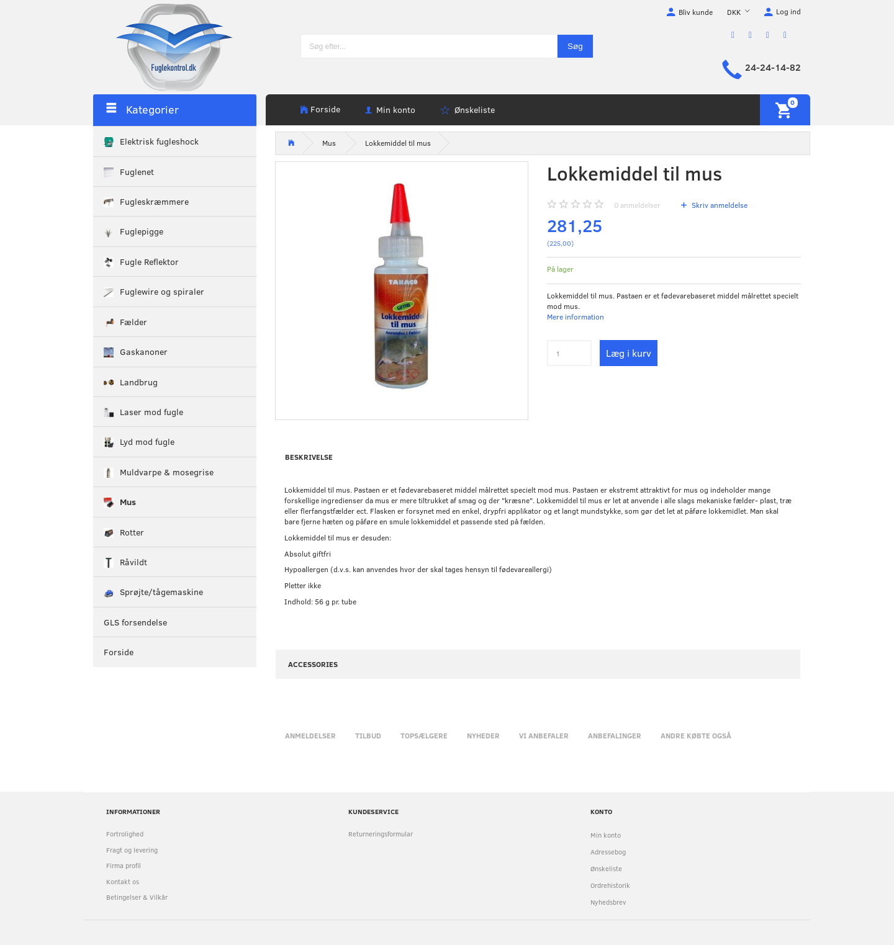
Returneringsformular (380, 833)
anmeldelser (637, 205)
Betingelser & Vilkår (137, 897)
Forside (325, 109)
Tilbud (368, 735)
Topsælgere (424, 735)
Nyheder (483, 735)
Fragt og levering (132, 849)
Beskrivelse (309, 457)
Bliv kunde (696, 12)
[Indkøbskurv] (785, 109)
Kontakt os (122, 881)
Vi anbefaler (544, 735)
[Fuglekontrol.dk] (164, 46)
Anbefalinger (614, 735)
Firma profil (123, 865)
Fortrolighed (124, 833)
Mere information (575, 316)
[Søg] (575, 46)
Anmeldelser (310, 735)
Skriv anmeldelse (718, 205)
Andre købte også (696, 735)
